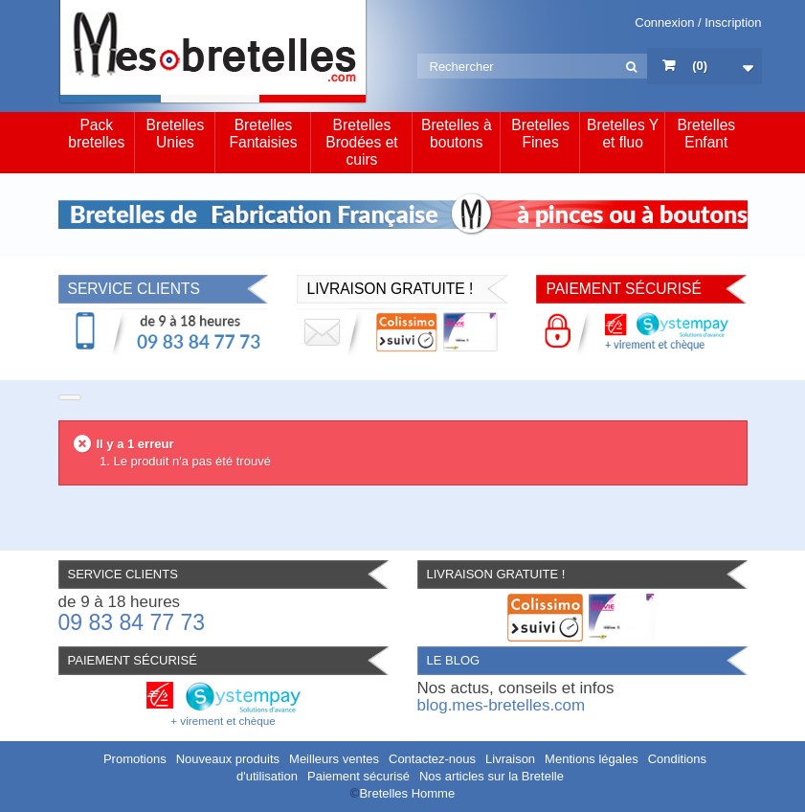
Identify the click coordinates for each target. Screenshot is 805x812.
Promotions (135, 759)
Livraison (510, 759)
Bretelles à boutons (456, 133)
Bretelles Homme (407, 793)
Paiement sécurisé (358, 776)
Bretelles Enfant (706, 133)
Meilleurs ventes (334, 759)
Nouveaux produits (228, 759)
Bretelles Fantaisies (263, 133)
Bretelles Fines (540, 133)
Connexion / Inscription (698, 22)
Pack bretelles (96, 133)
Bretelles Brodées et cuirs (361, 142)
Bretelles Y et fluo (623, 133)
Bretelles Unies (175, 133)
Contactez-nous (432, 759)
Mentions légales (591, 759)
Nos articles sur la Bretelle (491, 776)
